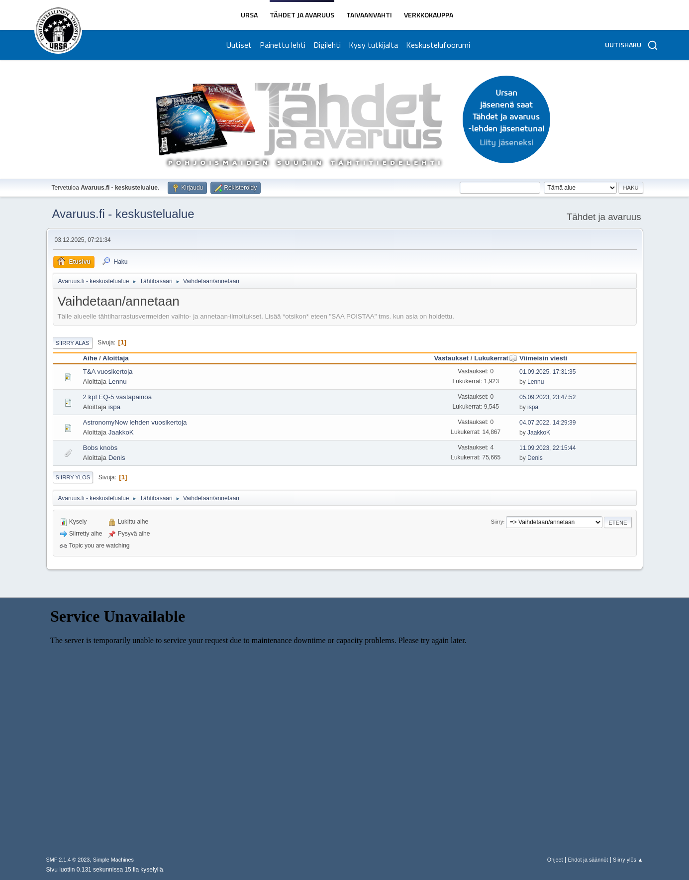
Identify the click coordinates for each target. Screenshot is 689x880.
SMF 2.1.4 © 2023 (68, 860)
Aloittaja (115, 358)
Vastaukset (451, 358)
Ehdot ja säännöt (588, 860)
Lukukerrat (495, 358)
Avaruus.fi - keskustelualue (123, 213)
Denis (116, 457)
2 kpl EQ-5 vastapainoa (117, 397)
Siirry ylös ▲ (628, 860)
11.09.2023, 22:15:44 (547, 447)
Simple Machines (113, 860)
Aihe (90, 358)
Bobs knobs (100, 447)
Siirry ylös (73, 477)
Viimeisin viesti (543, 358)
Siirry (497, 522)
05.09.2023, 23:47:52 (547, 397)
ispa (114, 407)
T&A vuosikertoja (108, 371)
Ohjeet (555, 860)
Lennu (117, 381)
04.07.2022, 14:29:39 (547, 422)
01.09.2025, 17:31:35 (547, 371)
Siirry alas (73, 343)
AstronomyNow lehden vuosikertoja (135, 422)
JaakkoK (121, 432)
